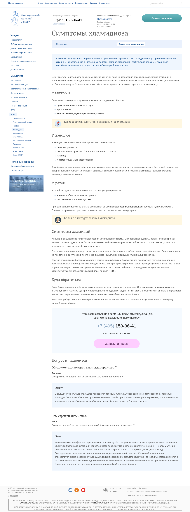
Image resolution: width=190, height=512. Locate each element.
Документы (143, 488)
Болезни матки (17, 93)
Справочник (104, 3)
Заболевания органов (22, 140)
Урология (15, 65)
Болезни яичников (19, 97)
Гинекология (16, 40)
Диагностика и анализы (21, 48)
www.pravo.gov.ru (29, 503)
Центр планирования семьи (23, 61)
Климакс (14, 101)
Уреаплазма (18, 151)
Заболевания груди (19, 84)
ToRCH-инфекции (19, 106)
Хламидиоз (17, 129)
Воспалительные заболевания (25, 89)
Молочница (18, 137)
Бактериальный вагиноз (23, 122)
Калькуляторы (17, 170)
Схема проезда (104, 19)
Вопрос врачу (81, 3)
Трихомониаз (18, 148)
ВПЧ (13, 110)
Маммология (16, 57)
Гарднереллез (19, 119)
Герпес (16, 126)
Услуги (15, 35)
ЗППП (13, 114)
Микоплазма (18, 133)
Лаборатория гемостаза (21, 44)
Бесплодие (16, 80)
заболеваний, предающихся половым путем (136, 206)
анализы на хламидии (156, 287)
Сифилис (17, 144)
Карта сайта (131, 488)
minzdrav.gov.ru (101, 503)
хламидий (164, 77)
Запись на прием (116, 343)
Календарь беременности (22, 166)
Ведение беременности (21, 52)
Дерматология (17, 69)
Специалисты (51, 3)
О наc (40, 3)
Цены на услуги (66, 3)
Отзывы (93, 3)
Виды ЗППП (18, 155)
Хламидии (61, 44)
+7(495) (67, 20)
